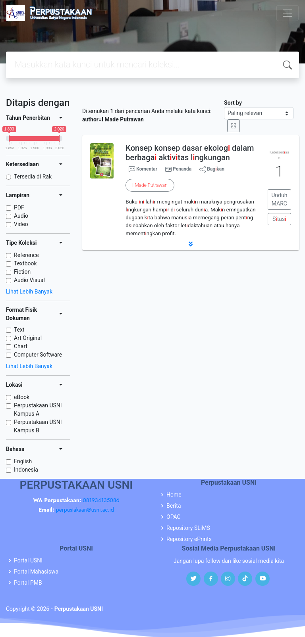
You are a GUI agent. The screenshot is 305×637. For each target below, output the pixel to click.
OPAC (173, 517)
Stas (279, 219)
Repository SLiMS (188, 528)
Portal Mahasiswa (36, 571)
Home (173, 494)
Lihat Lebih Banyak (29, 291)
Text (19, 329)
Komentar (143, 169)
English (23, 461)
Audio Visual (29, 280)
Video (21, 224)
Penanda (182, 169)
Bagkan (211, 169)
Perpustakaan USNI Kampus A (38, 409)
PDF (19, 207)
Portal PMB (28, 582)
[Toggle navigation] (287, 13)
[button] (190, 244)
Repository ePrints (189, 539)
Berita (173, 505)
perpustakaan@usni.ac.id (85, 510)
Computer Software (38, 354)
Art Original (28, 338)
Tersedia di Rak (33, 176)
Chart (20, 346)
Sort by (233, 103)
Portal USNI (28, 560)
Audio (21, 216)
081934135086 (101, 500)
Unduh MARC (279, 199)
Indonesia (26, 469)
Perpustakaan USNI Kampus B (38, 426)
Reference (26, 255)
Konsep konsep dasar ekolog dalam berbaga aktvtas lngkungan (189, 152)
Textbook (25, 263)
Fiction (22, 272)
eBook (21, 397)
